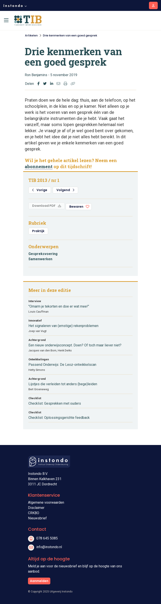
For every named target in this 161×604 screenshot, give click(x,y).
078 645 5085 (47, 538)
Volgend (65, 190)
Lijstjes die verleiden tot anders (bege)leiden (62, 384)
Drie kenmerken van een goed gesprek (70, 35)
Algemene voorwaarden (46, 502)
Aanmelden (39, 581)
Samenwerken (40, 259)
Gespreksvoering (43, 254)
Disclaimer (36, 508)
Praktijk (38, 231)
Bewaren (76, 206)
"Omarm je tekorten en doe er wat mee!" (58, 306)
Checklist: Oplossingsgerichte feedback (59, 418)
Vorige (39, 190)
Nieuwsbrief (37, 518)
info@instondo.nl (49, 547)
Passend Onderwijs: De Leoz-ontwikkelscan (62, 365)
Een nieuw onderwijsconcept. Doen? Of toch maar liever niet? (74, 345)
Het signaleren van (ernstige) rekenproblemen (63, 326)
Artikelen (31, 35)
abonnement (38, 166)
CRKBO (33, 513)
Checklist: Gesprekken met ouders (54, 403)
